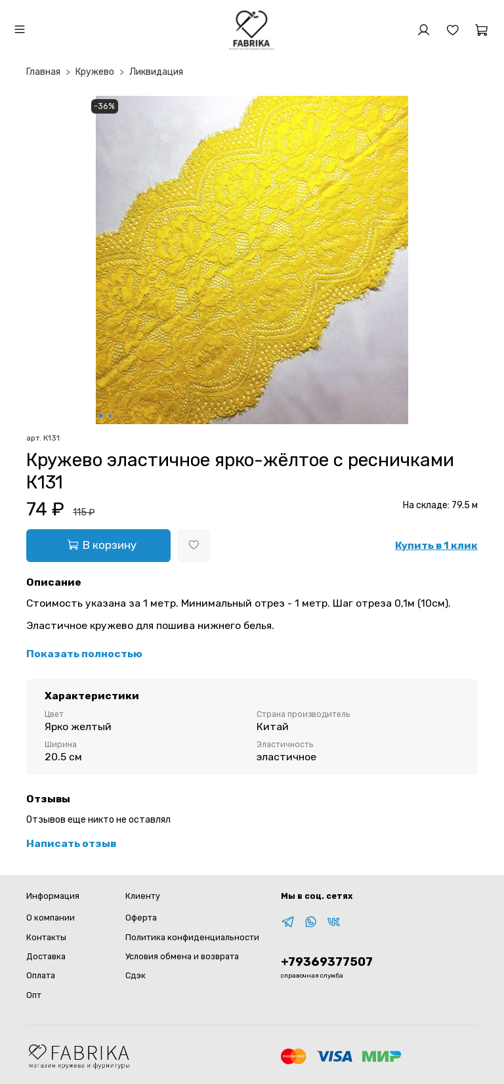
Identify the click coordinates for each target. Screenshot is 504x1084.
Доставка (46, 956)
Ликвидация (156, 71)
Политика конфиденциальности (192, 937)
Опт (33, 995)
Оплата (40, 975)
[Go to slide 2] (110, 416)
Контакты (46, 937)
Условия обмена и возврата (182, 956)
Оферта (141, 917)
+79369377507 (327, 962)
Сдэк (135, 975)
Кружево (94, 71)
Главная (43, 71)
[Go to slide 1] (101, 416)
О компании (50, 917)
